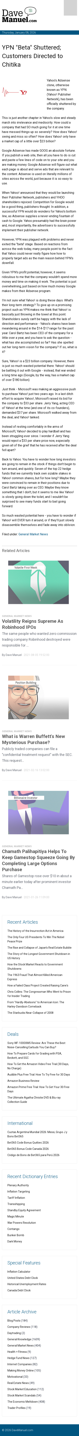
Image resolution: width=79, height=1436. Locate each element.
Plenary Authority (18, 1185)
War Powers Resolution (21, 1222)
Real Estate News (18, 1383)
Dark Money (14, 1241)
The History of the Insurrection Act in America (35, 930)
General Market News (33, 534)
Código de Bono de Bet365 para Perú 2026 (33, 1155)
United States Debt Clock (22, 1277)
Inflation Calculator (18, 1271)
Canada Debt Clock (19, 1290)
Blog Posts (13, 1320)
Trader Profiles (16, 1407)
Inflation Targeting (18, 1191)
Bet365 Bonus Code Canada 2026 (28, 1148)
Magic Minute (15, 1216)
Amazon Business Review (23, 1080)
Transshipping (16, 1204)
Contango (13, 1229)
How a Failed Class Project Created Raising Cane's (37, 985)
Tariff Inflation (16, 1197)
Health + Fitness (17, 1351)
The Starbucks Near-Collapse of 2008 (30, 1012)
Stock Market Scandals (21, 1395)
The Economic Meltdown (22, 1401)
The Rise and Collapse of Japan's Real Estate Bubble (39, 947)
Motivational (15, 1376)
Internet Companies (19, 1364)
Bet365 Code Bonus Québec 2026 (28, 1142)
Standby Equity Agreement (24, 1210)
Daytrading (14, 1333)
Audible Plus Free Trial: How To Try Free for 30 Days (38, 1074)
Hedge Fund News (18, 1358)
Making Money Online (20, 1370)
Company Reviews (18, 1326)
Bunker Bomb (15, 1235)
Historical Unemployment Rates (26, 1284)
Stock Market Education (22, 1389)
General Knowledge (19, 1339)
